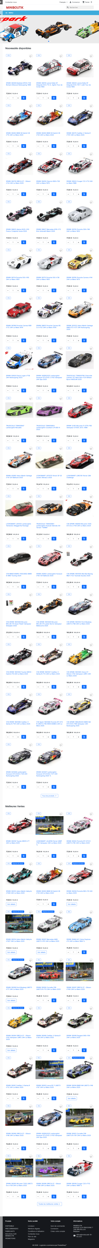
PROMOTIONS (10, 1238)
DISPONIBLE (9, 1226)
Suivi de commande (58, 1226)
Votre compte (55, 1221)
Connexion (54, 1229)
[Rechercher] (80, 7)
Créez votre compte (58, 1231)
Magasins (31, 1239)
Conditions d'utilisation (36, 1231)
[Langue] (63, 2)
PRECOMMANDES (11, 1229)
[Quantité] (13, 98)
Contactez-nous (11, 2)
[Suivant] (91, 29)
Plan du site (32, 1236)
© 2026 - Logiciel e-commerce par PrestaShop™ (49, 1245)
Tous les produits (49, 796)
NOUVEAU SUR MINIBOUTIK (10, 1235)
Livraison (31, 1226)
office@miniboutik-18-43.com (84, 1235)
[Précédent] (8, 29)
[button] (74, 2)
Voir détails (11, 904)
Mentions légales (34, 1229)
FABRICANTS (10, 1231)
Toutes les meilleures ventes (49, 1204)
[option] (49, 29)
